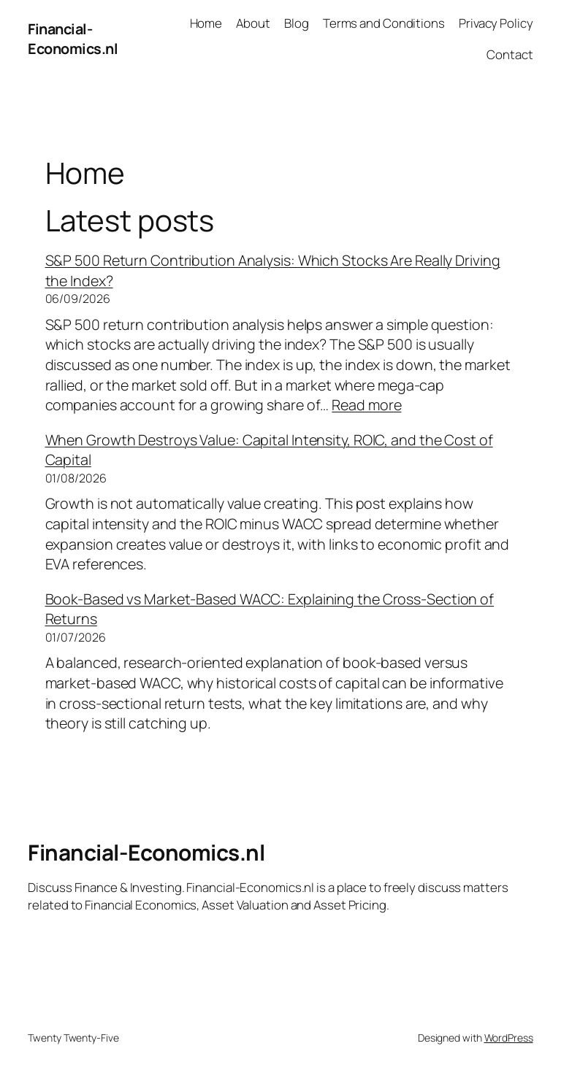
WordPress (508, 1038)
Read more (366, 405)
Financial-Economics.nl (73, 39)
